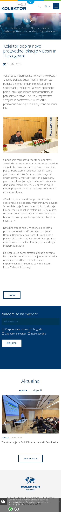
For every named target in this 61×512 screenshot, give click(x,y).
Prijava (11, 343)
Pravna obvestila (35, 497)
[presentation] (26, 354)
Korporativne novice (16, 329)
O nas (24, 28)
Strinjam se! (10, 509)
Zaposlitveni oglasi (15, 333)
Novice (44, 28)
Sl (47, 6)
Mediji (33, 28)
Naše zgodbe (38, 333)
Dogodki (37, 329)
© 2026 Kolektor (15, 497)
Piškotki (50, 497)
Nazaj (11, 294)
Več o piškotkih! (16, 509)
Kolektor (14, 28)
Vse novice (30, 458)
